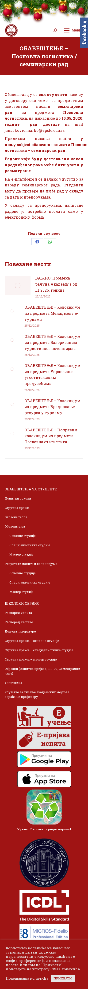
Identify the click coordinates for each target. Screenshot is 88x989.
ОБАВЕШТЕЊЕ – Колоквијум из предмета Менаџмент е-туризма (52, 313)
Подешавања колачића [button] (27, 978)
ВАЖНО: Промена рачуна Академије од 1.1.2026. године (56, 284)
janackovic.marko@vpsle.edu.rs (35, 130)
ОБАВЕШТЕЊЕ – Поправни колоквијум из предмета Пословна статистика (50, 435)
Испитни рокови (18, 498)
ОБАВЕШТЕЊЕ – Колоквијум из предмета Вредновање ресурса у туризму (52, 406)
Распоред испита (18, 613)
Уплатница (13, 683)
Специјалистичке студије (29, 545)
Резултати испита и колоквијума (31, 564)
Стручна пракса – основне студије (32, 641)
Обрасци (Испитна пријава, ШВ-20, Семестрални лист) (42, 671)
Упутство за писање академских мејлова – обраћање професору (38, 694)
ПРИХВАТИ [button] (63, 978)
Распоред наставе (19, 622)
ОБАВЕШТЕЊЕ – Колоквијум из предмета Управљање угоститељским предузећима (52, 374)
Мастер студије (21, 554)
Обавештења (15, 526)
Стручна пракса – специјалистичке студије (39, 650)
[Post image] (18, 285)
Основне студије (22, 536)
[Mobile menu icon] (72, 30)
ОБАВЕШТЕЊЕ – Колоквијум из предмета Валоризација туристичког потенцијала (52, 342)
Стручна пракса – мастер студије (31, 659)
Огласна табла (16, 517)
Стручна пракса (17, 508)
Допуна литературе (20, 631)
